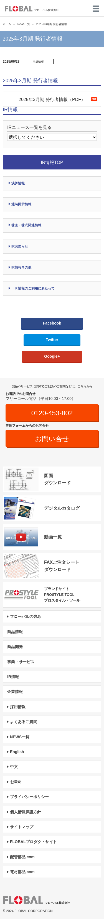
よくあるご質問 (23, 721)
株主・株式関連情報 (26, 225)
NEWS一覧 (19, 737)
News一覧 (23, 24)
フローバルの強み (25, 616)
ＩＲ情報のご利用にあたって (33, 288)
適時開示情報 (21, 204)
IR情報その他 (21, 267)
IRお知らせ (19, 246)
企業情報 (15, 691)
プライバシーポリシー (29, 797)
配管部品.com (22, 857)
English (17, 752)
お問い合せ (52, 438)
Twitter (52, 340)
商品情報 (15, 632)
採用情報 (18, 707)
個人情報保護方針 (25, 812)
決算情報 (18, 183)
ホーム (7, 24)
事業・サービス (20, 662)
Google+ (52, 356)
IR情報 (13, 676)
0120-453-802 (52, 413)
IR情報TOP (52, 162)
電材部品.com (22, 872)
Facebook (52, 323)
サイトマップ (21, 827)
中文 (14, 766)
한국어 (16, 782)
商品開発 (15, 646)
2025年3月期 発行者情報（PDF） (52, 99)
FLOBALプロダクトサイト (33, 842)
